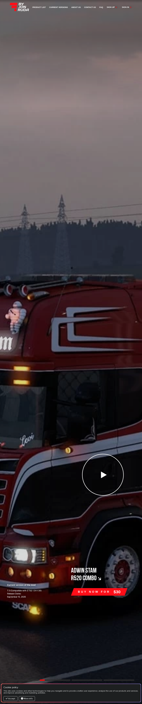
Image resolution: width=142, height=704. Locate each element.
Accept (10, 698)
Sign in (127, 7)
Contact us (90, 7)
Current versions (58, 7)
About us (76, 7)
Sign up (112, 7)
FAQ (101, 7)
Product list (39, 7)
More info (27, 698)
